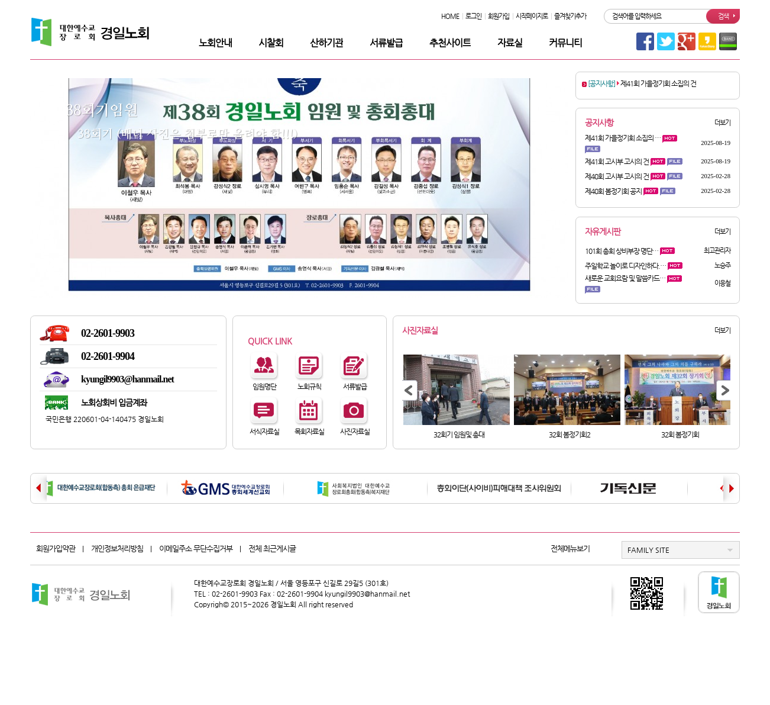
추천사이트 (450, 43)
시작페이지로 (532, 16)
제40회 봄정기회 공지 (613, 191)
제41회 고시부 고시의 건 (617, 161)
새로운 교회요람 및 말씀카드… (625, 278)
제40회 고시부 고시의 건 (617, 176)
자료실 (509, 43)
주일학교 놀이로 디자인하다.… (625, 266)
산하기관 (326, 43)
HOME (450, 16)
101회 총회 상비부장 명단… (621, 251)
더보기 (722, 123)
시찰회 (270, 43)
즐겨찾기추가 (570, 16)
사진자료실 (420, 330)
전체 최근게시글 (272, 548)
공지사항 (599, 122)
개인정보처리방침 (117, 548)
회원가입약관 (55, 548)
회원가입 (498, 16)
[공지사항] (601, 83)
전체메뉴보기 (570, 548)
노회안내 (215, 43)
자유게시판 (602, 231)
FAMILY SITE (648, 550)
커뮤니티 (565, 43)
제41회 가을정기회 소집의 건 (658, 83)
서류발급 (386, 43)
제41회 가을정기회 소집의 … (623, 138)
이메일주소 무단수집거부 (195, 548)
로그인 (473, 16)
